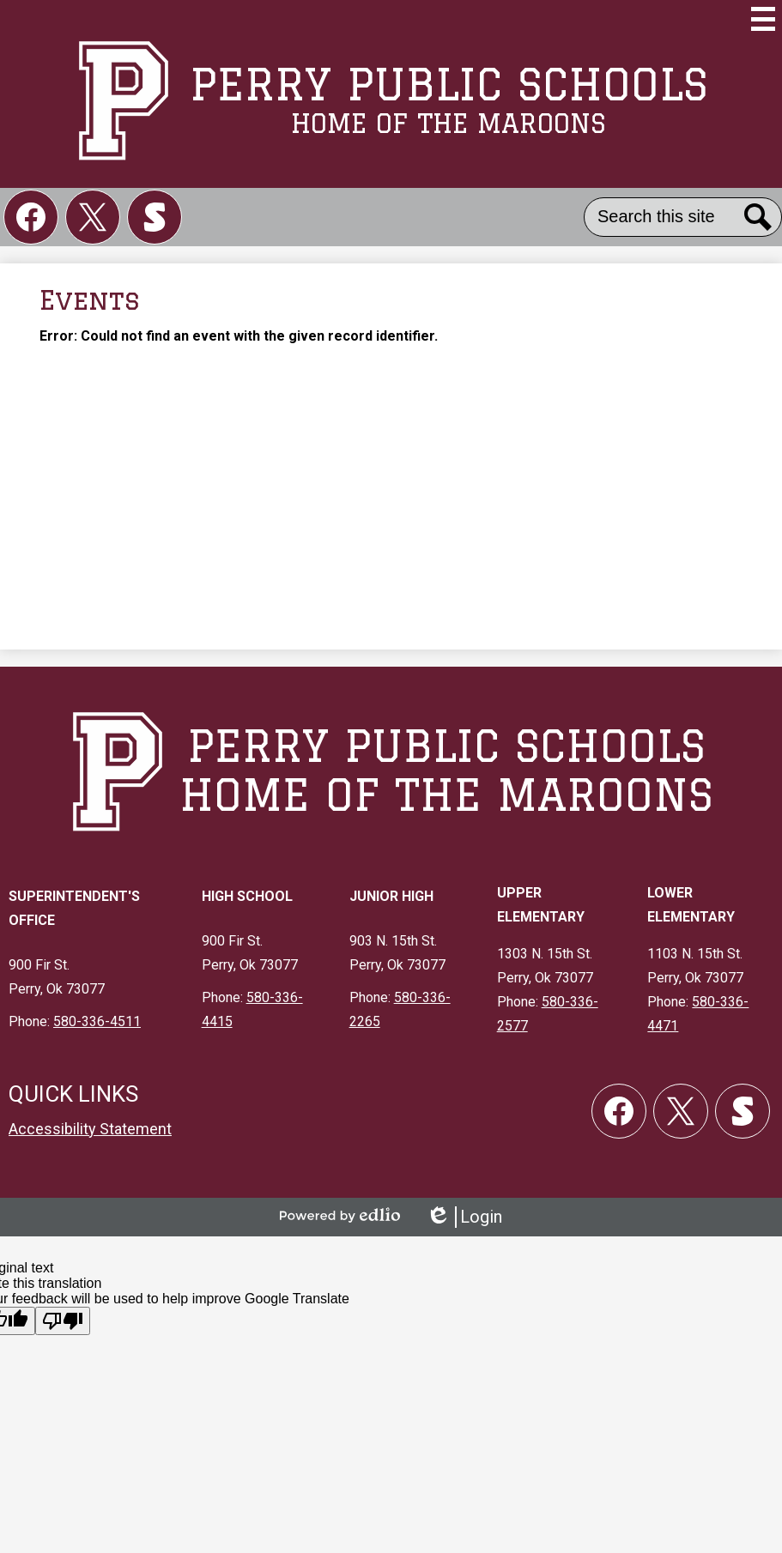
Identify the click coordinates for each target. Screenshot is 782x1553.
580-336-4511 (97, 1021)
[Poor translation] (62, 1321)
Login (464, 1217)
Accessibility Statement (90, 1129)
